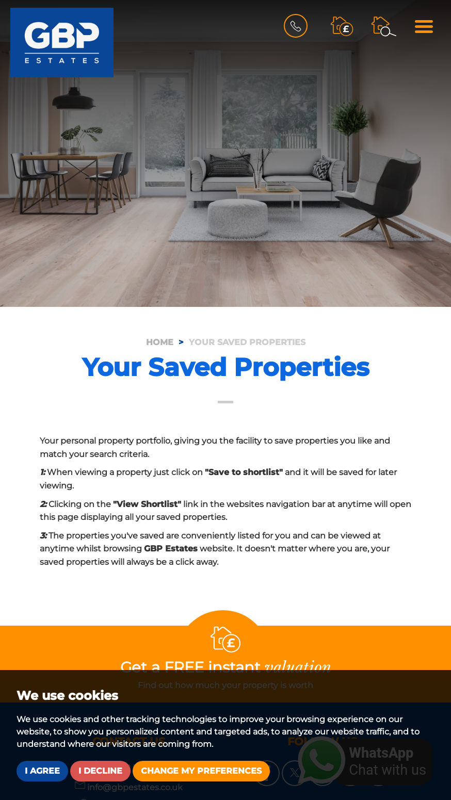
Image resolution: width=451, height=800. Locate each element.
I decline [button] (100, 771)
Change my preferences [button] (201, 771)
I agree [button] (42, 771)
